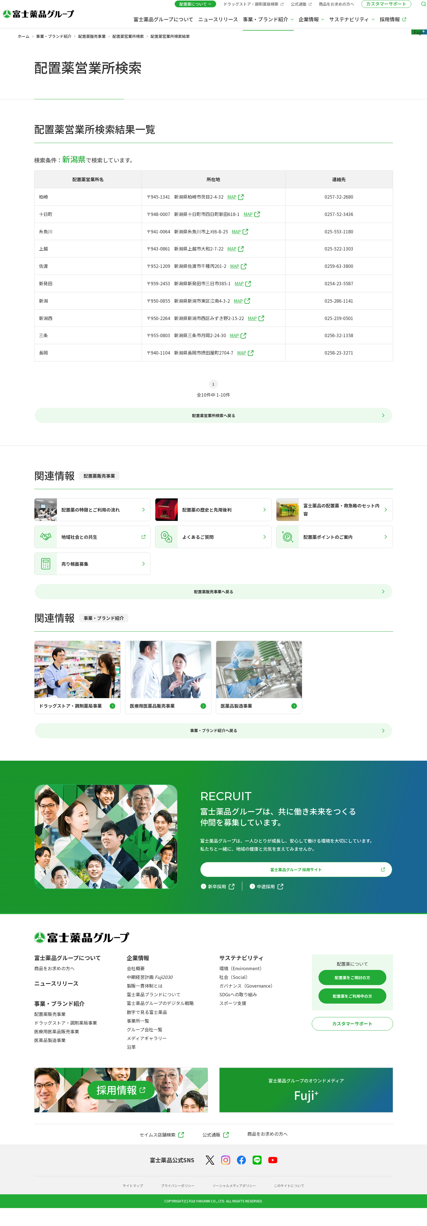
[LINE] (257, 1178)
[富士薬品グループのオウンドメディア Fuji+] (306, 1107)
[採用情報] (121, 1107)
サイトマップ (124, 1203)
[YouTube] (272, 1178)
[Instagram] (225, 1177)
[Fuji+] (399, 19)
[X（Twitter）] (210, 1178)
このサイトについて (297, 1203)
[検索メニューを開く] (406, 6)
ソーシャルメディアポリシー (236, 1203)
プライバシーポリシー (173, 1203)
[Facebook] (241, 1178)
